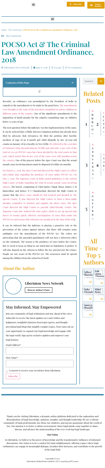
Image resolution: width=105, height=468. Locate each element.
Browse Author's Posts (39, 290)
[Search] (101, 81)
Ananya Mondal (88, 306)
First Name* (12, 358)
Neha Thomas (88, 290)
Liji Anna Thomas (99, 273)
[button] (33, 4)
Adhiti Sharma (88, 273)
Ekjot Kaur (98, 290)
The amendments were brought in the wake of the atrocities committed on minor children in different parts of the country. (40, 109)
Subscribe (13, 376)
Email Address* (13, 345)
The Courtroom (15, 30)
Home (4, 30)
